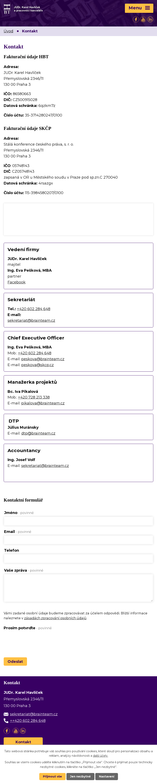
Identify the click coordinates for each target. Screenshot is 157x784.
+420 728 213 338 (34, 397)
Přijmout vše (52, 776)
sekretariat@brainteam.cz (31, 320)
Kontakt (23, 744)
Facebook (17, 282)
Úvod (8, 31)
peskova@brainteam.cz (42, 359)
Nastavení (107, 776)
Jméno (19, 513)
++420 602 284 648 (28, 722)
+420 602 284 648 (33, 309)
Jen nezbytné (80, 776)
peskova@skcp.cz (37, 365)
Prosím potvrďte (28, 630)
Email (17, 531)
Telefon (11, 550)
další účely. (100, 755)
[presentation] (35, 642)
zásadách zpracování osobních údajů (55, 620)
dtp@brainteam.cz (38, 433)
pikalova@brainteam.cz (43, 403)
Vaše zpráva (23, 570)
